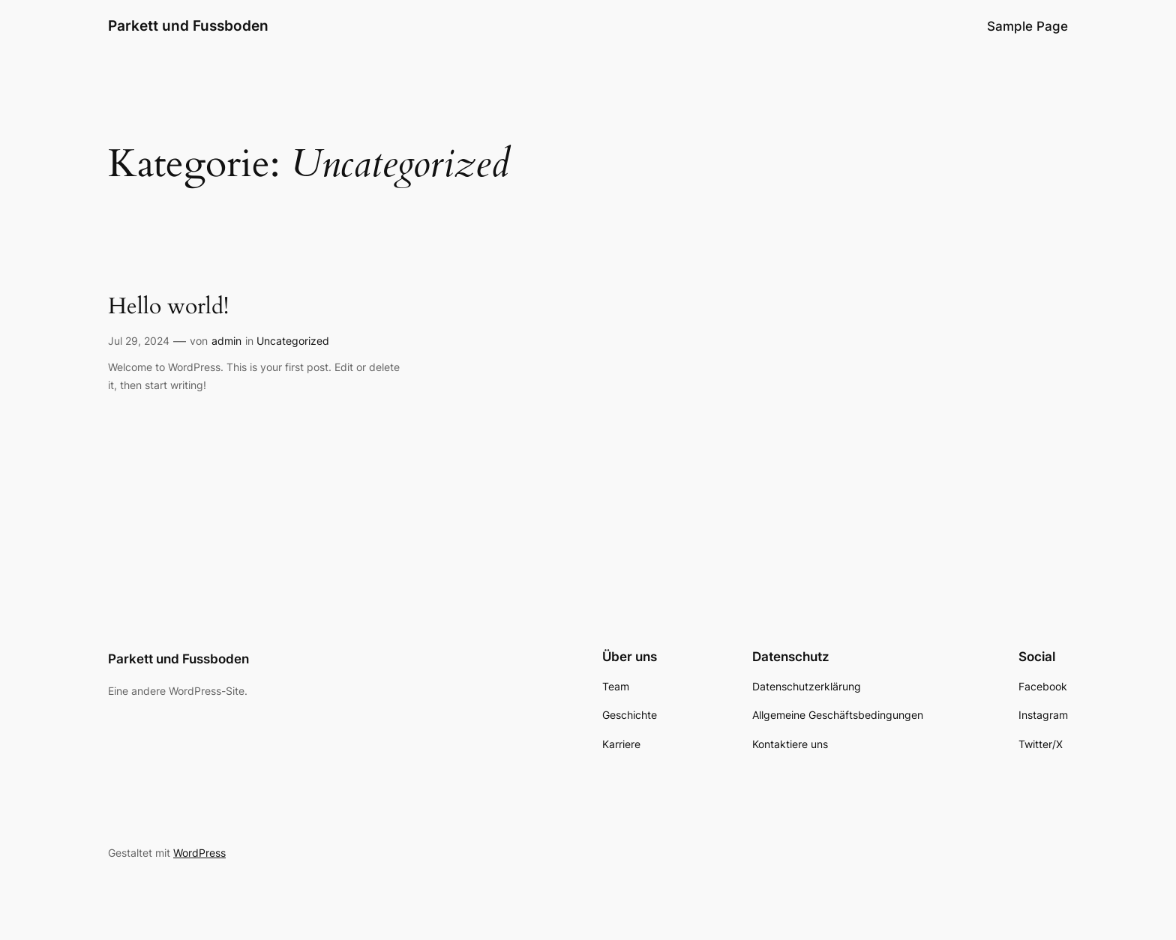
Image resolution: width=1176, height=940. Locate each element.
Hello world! (168, 307)
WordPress (199, 852)
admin (227, 340)
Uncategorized (292, 340)
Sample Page (1027, 26)
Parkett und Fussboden (188, 25)
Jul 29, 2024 (139, 340)
